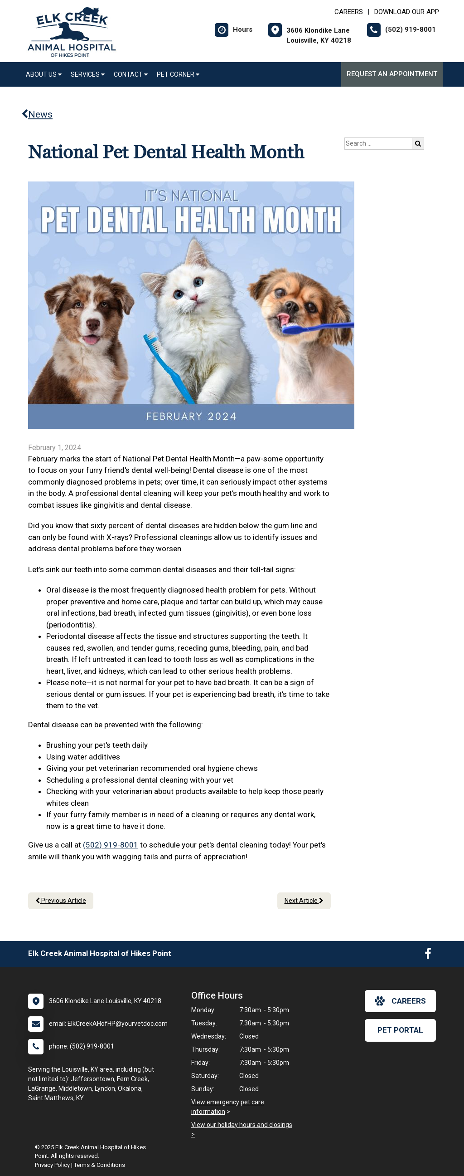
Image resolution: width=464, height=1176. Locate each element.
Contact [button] (131, 74)
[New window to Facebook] (428, 955)
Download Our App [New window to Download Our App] (406, 12)
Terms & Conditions (99, 1164)
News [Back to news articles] (37, 114)
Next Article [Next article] (304, 900)
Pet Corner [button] (178, 74)
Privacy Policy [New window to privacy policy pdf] (52, 1164)
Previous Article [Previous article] (60, 900)
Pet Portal (400, 1029)
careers (400, 1001)
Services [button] (88, 74)
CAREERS (348, 12)
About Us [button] (44, 74)
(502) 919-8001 (110, 844)
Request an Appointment (392, 74)
